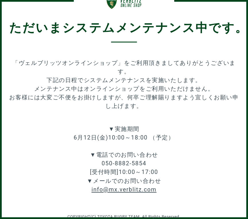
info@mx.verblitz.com (124, 189)
